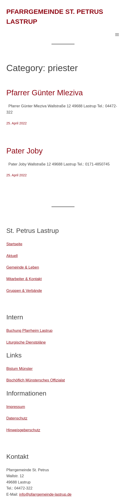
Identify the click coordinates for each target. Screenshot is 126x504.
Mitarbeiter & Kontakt (24, 279)
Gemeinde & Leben (22, 267)
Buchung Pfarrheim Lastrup (29, 330)
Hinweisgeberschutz (23, 430)
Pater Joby (24, 151)
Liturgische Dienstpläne (26, 342)
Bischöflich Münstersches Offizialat (35, 380)
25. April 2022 (16, 123)
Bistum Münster (19, 368)
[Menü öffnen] (117, 34)
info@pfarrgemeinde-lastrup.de (45, 494)
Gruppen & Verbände (24, 290)
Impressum (15, 407)
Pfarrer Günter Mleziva (44, 92)
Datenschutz (16, 418)
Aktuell (12, 256)
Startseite (14, 244)
